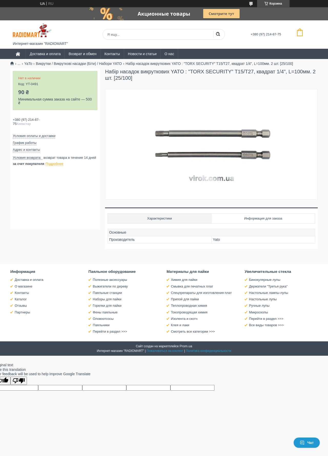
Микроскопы (258, 312)
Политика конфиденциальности (208, 351)
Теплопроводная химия (189, 306)
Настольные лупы (263, 299)
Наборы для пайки (107, 299)
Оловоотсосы (103, 319)
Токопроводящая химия (189, 312)
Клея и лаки (180, 325)
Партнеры (22, 312)
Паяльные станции (107, 293)
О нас (169, 54)
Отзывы (21, 306)
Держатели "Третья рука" (268, 286)
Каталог (21, 299)
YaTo (28, 64)
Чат (307, 442)
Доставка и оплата (45, 54)
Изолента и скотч (184, 319)
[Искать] (217, 34)
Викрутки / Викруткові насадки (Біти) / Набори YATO (79, 64)
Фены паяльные (105, 312)
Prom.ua (186, 346)
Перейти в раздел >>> (110, 331)
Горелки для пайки (107, 306)
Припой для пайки (185, 299)
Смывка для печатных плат (192, 286)
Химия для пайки (184, 280)
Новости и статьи (142, 54)
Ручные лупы (259, 306)
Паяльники (101, 325)
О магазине (23, 286)
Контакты (112, 54)
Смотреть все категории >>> (193, 331)
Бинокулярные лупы (264, 280)
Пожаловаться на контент (165, 351)
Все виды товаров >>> (266, 325)
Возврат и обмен (83, 54)
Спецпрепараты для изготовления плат (201, 293)
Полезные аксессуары (110, 280)
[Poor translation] (19, 380)
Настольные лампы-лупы (268, 293)
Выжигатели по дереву (110, 286)
